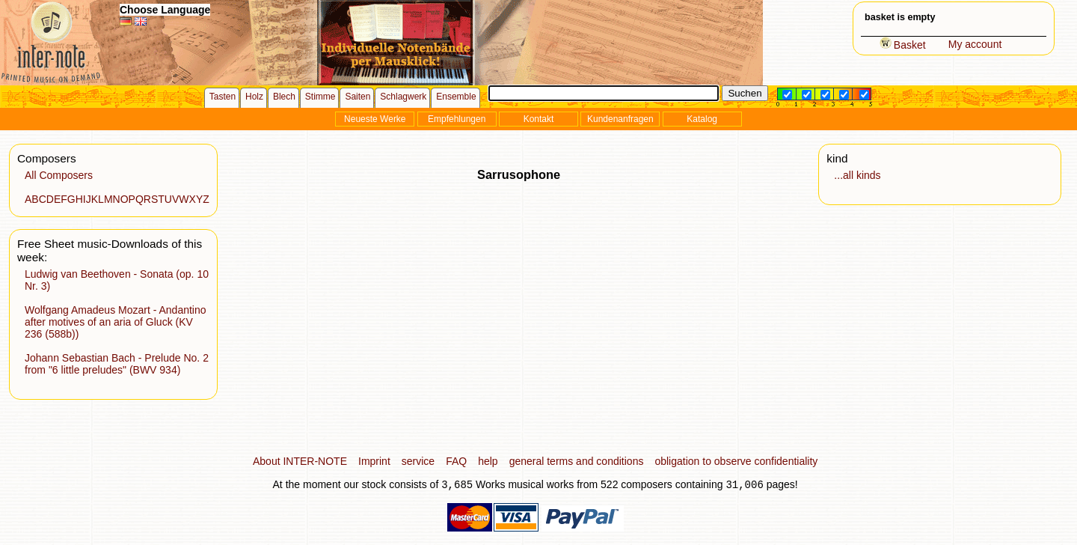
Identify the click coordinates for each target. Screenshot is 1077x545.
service (418, 461)
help (487, 461)
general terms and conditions (576, 461)
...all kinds (857, 175)
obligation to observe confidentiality (735, 461)
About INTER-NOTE (300, 461)
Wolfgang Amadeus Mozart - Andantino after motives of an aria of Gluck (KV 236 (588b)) (115, 322)
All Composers (59, 175)
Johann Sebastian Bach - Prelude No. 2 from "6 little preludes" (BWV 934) (117, 364)
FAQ (456, 461)
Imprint (374, 461)
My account (975, 44)
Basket (903, 45)
